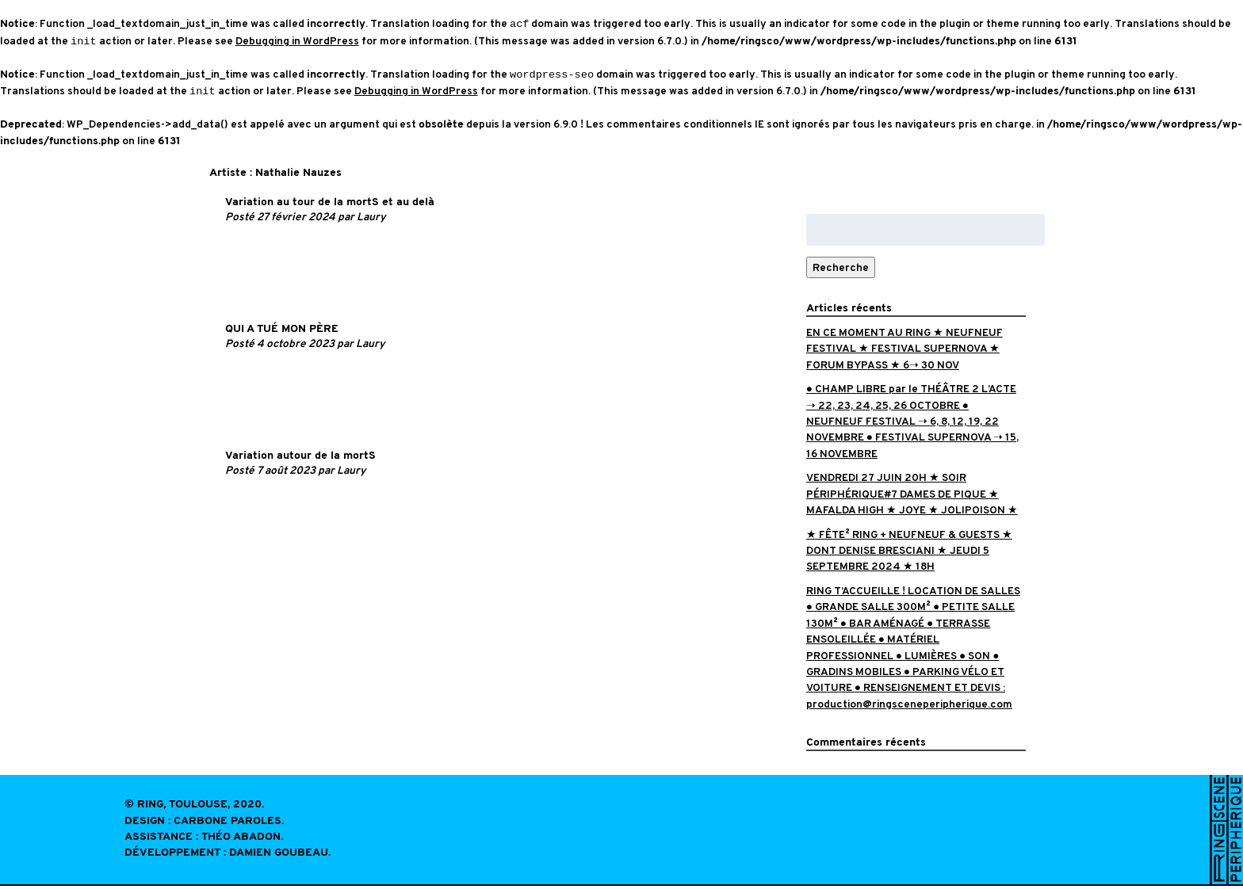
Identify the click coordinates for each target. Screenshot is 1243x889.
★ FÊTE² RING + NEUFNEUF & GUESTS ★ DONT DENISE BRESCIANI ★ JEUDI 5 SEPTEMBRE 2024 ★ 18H (909, 554)
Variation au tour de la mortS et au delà (329, 205)
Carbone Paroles (227, 824)
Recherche (841, 270)
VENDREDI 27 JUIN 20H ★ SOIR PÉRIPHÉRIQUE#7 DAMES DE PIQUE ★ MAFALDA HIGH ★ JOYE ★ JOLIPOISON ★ (912, 497)
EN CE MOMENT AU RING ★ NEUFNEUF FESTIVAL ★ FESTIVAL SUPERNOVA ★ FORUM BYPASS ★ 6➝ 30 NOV (904, 352)
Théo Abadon (241, 840)
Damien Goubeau (278, 856)
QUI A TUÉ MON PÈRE (281, 332)
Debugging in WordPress (297, 42)
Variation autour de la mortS (300, 459)
